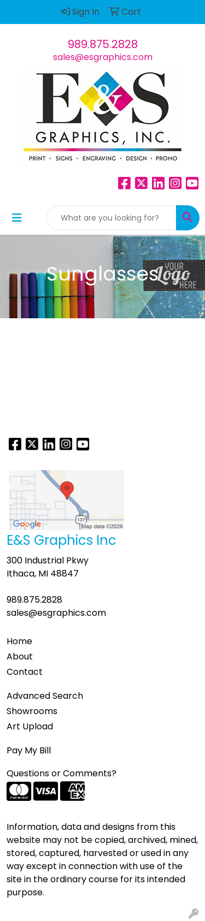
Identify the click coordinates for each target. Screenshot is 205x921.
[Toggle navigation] (16, 217)
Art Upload (30, 726)
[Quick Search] (111, 217)
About (20, 656)
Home (19, 641)
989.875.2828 (103, 44)
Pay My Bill (29, 750)
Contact (25, 672)
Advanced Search (45, 696)
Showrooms (32, 711)
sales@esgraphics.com (103, 57)
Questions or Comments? (61, 773)
